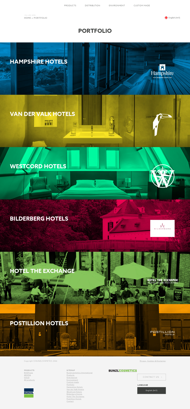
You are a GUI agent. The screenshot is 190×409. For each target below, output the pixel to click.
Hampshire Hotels (75, 387)
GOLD (26, 377)
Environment (117, 5)
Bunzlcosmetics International (42, 5)
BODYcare (28, 373)
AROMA (27, 375)
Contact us (151, 377)
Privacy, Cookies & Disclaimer (153, 361)
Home (27, 17)
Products (70, 5)
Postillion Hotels (74, 399)
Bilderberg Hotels (74, 394)
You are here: (30, 15)
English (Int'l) (152, 390)
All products (29, 380)
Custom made (142, 5)
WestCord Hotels (74, 392)
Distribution (92, 5)
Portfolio (70, 384)
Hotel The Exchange (75, 396)
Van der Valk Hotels (75, 389)
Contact (70, 401)
